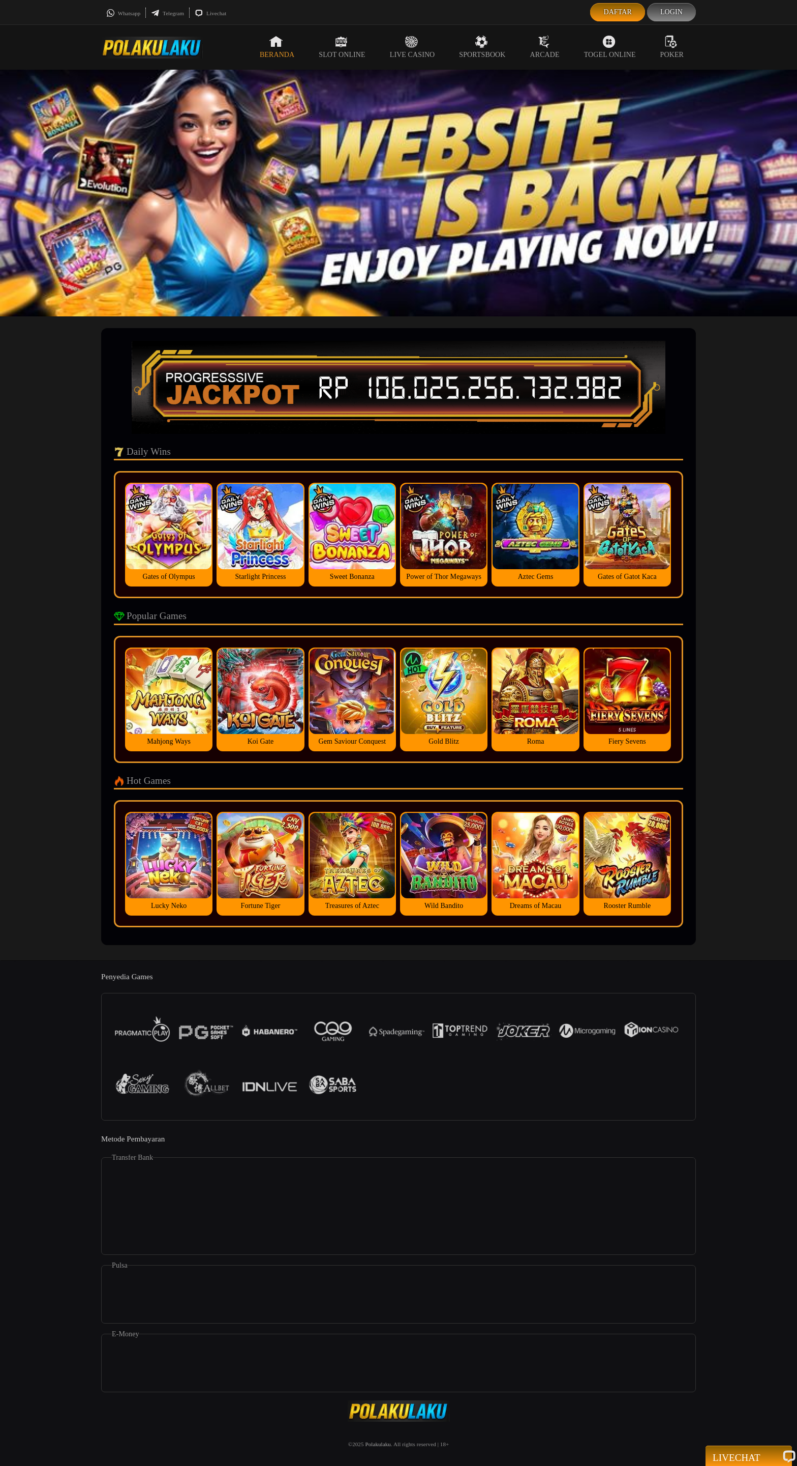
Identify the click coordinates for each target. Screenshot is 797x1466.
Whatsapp (123, 13)
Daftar (617, 12)
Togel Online (610, 46)
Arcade (545, 46)
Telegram (167, 13)
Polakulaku (378, 1444)
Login (671, 12)
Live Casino (412, 46)
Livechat (210, 13)
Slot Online (342, 46)
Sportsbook (482, 46)
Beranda (277, 46)
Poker (672, 46)
